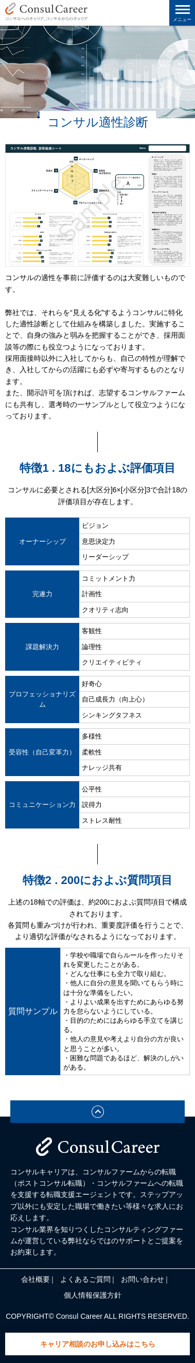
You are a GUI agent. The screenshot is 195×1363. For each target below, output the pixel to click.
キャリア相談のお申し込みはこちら (97, 1344)
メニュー (182, 19)
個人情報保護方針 (92, 1295)
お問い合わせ (142, 1279)
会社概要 (35, 1279)
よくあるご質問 (85, 1279)
